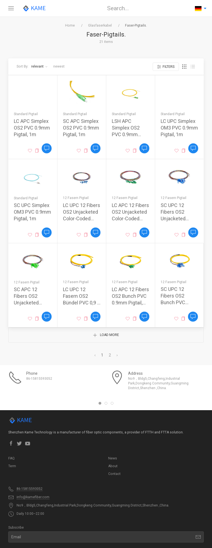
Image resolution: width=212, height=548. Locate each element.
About (113, 466)
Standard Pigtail (26, 114)
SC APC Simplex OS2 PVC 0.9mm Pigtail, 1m (81, 127)
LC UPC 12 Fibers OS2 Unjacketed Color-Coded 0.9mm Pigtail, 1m (81, 218)
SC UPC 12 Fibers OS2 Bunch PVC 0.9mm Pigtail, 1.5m (176, 302)
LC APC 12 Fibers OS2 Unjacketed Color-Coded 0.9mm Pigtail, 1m (130, 218)
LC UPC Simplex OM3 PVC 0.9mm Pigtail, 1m (179, 127)
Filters (165, 67)
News (112, 458)
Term (12, 466)
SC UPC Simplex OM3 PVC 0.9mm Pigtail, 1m (32, 211)
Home (70, 25)
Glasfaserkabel (100, 25)
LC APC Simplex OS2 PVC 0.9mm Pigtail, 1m (32, 127)
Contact (114, 474)
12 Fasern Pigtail (76, 198)
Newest (59, 66)
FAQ (11, 458)
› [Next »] (117, 355)
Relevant (39, 66)
